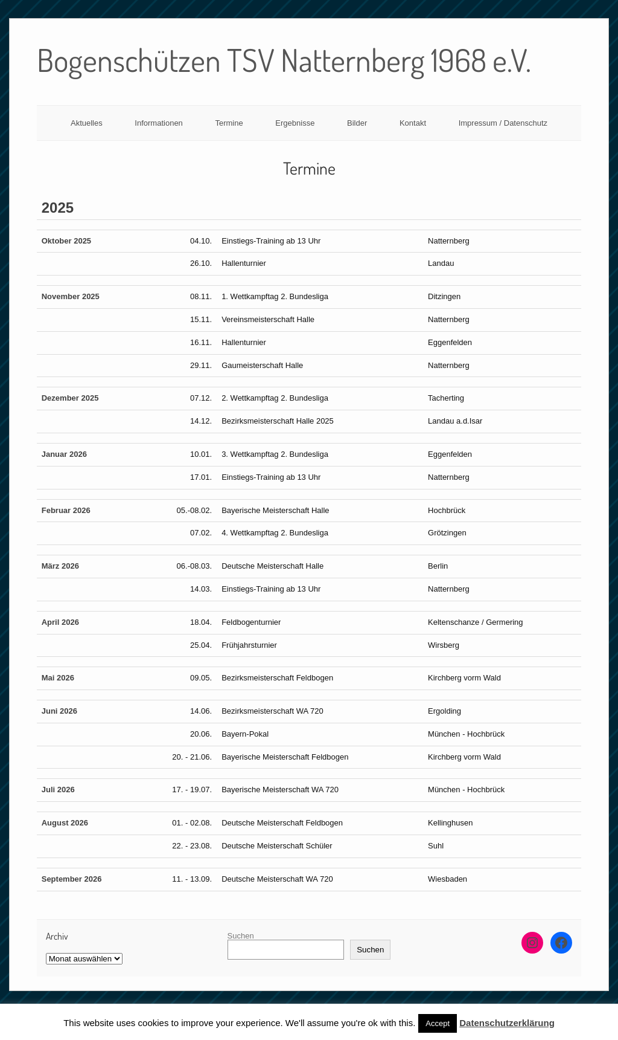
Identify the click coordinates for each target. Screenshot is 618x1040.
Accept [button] (437, 1023)
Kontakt (413, 123)
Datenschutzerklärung (507, 1023)
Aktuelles (87, 123)
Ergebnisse (294, 123)
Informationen (159, 123)
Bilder (357, 123)
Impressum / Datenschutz (503, 123)
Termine (229, 123)
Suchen (241, 935)
